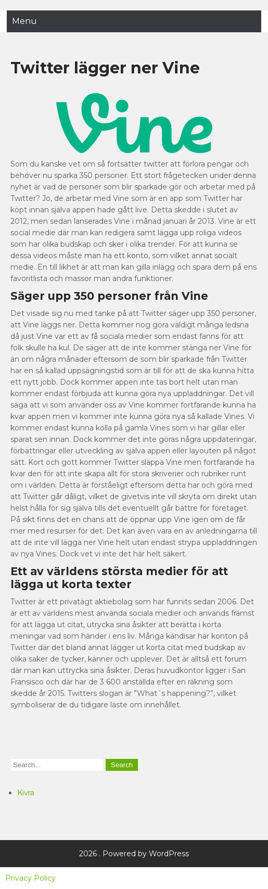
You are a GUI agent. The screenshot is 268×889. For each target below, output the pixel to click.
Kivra (25, 792)
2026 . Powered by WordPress (134, 853)
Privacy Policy (30, 878)
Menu (24, 21)
